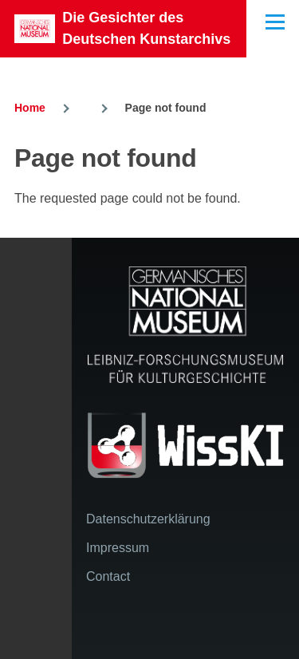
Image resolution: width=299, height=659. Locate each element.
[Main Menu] (275, 21)
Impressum (117, 547)
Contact (108, 576)
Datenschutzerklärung (148, 519)
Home (29, 107)
